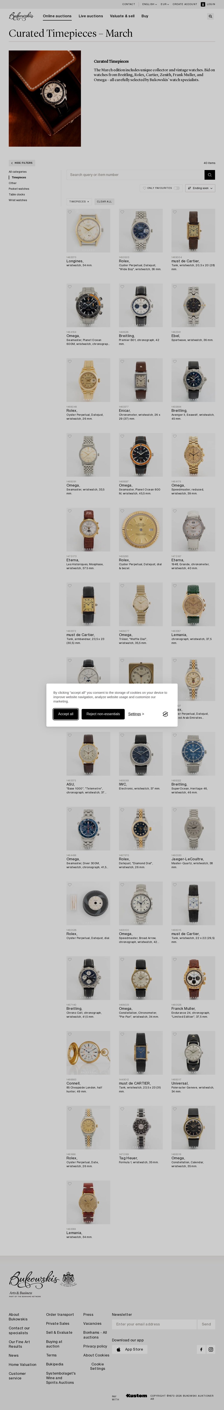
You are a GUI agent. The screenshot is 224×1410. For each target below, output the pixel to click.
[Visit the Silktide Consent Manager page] (165, 714)
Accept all (65, 714)
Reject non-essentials (103, 714)
